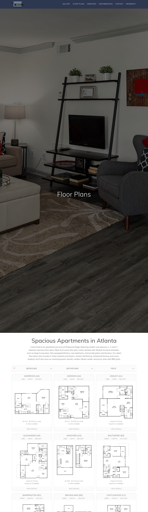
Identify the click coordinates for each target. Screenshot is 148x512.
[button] (33, 368)
